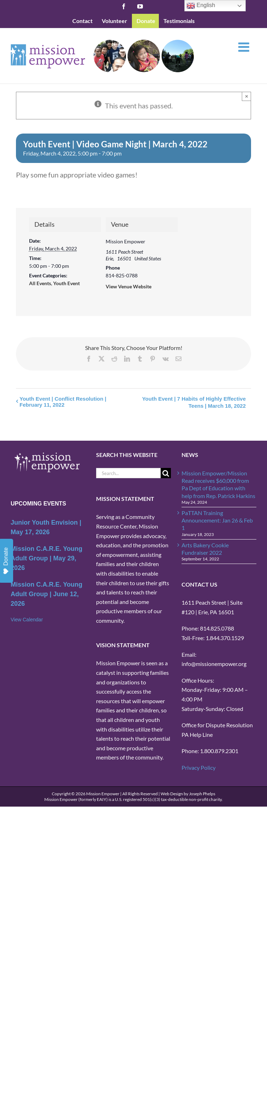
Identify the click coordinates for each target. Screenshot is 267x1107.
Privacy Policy (199, 767)
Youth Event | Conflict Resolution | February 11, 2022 (63, 402)
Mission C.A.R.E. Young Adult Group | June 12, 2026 (46, 594)
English (201, 5)
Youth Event (66, 283)
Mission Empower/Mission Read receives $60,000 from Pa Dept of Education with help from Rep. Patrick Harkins (218, 484)
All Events (40, 283)
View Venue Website (128, 286)
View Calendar (27, 619)
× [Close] (246, 96)
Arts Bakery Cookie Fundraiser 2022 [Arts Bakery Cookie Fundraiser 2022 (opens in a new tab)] (205, 549)
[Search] (166, 473)
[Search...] (128, 473)
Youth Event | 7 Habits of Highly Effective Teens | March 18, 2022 (194, 402)
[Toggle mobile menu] (244, 47)
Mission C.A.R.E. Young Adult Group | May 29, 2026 (46, 558)
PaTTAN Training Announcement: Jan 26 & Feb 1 (217, 520)
